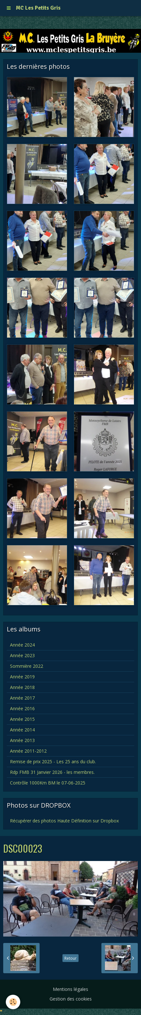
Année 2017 (22, 698)
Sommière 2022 (26, 666)
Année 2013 (22, 740)
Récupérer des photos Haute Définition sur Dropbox (64, 821)
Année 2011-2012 (28, 751)
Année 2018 (22, 687)
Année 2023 (22, 655)
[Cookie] (13, 1002)
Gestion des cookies (71, 999)
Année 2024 (22, 645)
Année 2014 (22, 730)
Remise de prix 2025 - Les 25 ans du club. (53, 761)
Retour (70, 958)
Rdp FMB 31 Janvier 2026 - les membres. (52, 772)
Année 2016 (22, 708)
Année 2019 (22, 677)
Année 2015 (22, 719)
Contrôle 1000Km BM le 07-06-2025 (47, 783)
